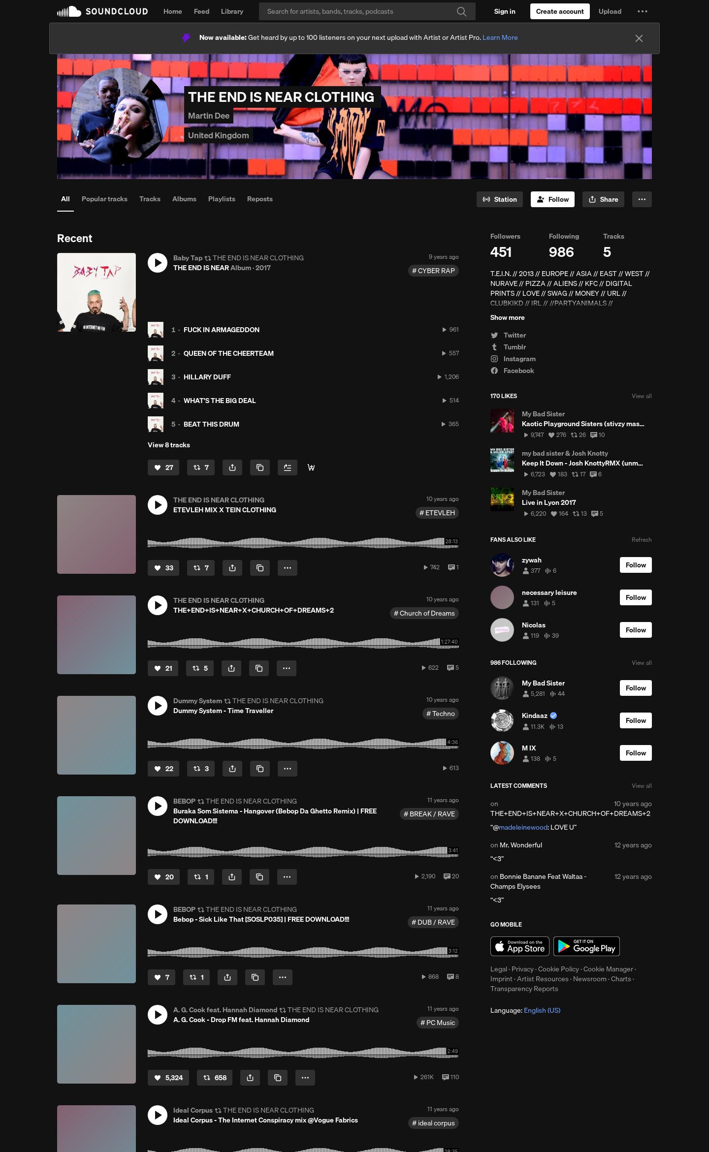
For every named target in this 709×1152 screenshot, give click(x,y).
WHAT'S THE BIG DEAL (220, 400)
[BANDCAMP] (311, 467)
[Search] (367, 11)
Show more (507, 317)
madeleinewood (523, 827)
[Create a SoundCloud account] (560, 11)
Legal (498, 969)
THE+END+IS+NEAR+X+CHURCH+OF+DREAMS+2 (570, 813)
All (65, 198)
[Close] (639, 38)
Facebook (512, 370)
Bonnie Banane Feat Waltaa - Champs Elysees (538, 881)
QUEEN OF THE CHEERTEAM (229, 353)
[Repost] (201, 467)
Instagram (513, 358)
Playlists (221, 198)
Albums (184, 198)
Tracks (150, 198)
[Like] (163, 467)
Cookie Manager (608, 969)
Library (232, 11)
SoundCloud (102, 11)
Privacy (523, 969)
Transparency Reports (524, 988)
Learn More (500, 37)
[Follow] (553, 199)
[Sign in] (504, 11)
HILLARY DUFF (207, 377)
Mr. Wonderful (521, 845)
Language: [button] (525, 1010)
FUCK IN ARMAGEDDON (221, 329)
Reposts (260, 198)
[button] (642, 11)
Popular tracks (105, 198)
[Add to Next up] (287, 467)
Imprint (501, 978)
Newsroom (590, 978)
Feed (201, 11)
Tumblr (508, 347)
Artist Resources (543, 978)
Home (172, 11)
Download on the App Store (519, 946)
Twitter (508, 335)
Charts (621, 978)
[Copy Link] (260, 467)
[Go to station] (500, 199)
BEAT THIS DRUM (211, 424)
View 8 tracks (169, 444)
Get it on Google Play (586, 946)
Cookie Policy (558, 969)
